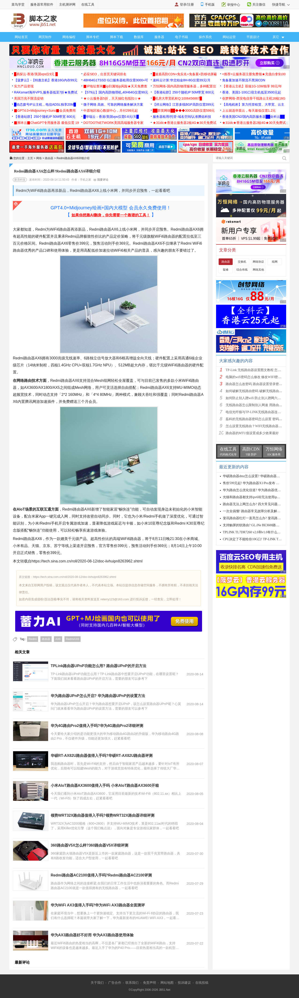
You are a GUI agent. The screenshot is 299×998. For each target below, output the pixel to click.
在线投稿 (201, 982)
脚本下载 (116, 37)
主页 (30, 158)
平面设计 (253, 37)
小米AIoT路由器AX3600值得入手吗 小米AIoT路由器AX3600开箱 (105, 785)
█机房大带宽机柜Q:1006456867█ (177, 98)
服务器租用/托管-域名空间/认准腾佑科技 (182, 116)
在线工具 (87, 4)
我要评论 (100, 179)
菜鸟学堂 (18, 4)
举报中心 (233, 5)
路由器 (49, 158)
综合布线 (242, 269)
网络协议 (258, 261)
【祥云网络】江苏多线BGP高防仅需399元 (183, 104)
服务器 (159, 37)
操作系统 (205, 37)
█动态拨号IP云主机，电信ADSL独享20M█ (45, 104)
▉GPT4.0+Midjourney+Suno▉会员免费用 (45, 110)
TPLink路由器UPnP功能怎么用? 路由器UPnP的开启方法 (98, 666)
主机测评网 (67, 4)
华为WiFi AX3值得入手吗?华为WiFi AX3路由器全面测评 (98, 905)
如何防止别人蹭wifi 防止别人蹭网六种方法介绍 (260, 398)
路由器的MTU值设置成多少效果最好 (252, 433)
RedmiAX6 (72, 639)
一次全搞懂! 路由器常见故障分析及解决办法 (255, 511)
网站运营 (229, 37)
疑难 (225, 269)
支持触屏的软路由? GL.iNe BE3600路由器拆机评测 (259, 525)
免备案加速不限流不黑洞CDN (243, 80)
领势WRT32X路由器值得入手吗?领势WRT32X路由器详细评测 (102, 815)
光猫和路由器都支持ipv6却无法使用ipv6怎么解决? (259, 497)
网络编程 (68, 37)
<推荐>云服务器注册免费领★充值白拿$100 (254, 74)
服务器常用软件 (41, 4)
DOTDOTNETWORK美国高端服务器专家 (113, 123)
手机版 (210, 4)
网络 (39, 158)
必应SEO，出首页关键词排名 (104, 74)
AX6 (58, 639)
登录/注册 (187, 4)
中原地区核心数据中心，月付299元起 (110, 110)
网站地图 (167, 982)
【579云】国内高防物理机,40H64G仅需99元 (115, 92)
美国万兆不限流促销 (28, 98)
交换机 (242, 261)
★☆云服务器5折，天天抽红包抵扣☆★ (112, 98)
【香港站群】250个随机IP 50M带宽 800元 (183, 92)
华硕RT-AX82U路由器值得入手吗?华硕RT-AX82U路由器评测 (102, 756)
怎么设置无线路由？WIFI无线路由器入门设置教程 (262, 426)
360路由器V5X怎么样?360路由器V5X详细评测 (89, 845)
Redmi (32, 639)
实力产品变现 (24, 86)
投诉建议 (184, 982)
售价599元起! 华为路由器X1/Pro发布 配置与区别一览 (261, 483)
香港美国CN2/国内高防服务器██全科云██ (253, 116)
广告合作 (114, 982)
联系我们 (132, 982)
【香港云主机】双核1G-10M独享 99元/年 (252, 86)
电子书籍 (181, 37)
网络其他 (258, 269)
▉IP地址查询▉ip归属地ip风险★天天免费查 (115, 86)
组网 (275, 261)
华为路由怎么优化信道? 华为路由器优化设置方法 (258, 490)
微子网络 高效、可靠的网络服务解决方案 (113, 104)
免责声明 (149, 982)
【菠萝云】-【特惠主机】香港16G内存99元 (45, 80)
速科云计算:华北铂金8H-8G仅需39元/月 (181, 80)
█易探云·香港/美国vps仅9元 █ (36, 74)
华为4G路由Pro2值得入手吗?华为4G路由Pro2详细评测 (97, 726)
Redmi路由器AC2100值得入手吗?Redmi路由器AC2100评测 (101, 875)
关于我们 (97, 982)
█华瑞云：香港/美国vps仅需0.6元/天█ (111, 116)
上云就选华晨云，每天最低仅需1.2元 (249, 110)
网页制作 (45, 37)
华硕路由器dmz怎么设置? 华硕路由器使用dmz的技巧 (261, 476)
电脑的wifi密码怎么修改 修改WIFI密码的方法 (258, 377)
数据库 (139, 37)
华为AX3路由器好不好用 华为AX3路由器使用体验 (92, 935)
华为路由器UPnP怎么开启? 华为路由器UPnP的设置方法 (98, 696)
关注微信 (258, 4)
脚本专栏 (92, 37)
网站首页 (21, 37)
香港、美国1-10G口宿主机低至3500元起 (251, 92)
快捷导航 (281, 4)
